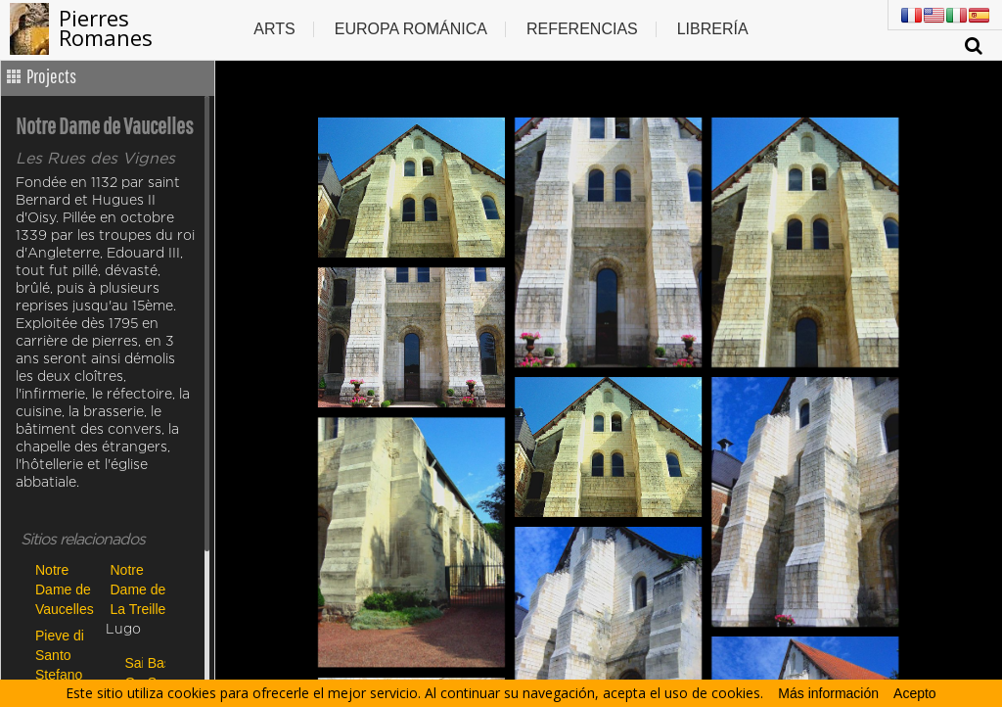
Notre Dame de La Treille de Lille (138, 589)
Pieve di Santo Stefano (59, 655)
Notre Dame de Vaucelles (64, 589)
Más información (828, 693)
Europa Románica (411, 29)
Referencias (582, 29)
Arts (274, 29)
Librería (713, 29)
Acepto (914, 693)
